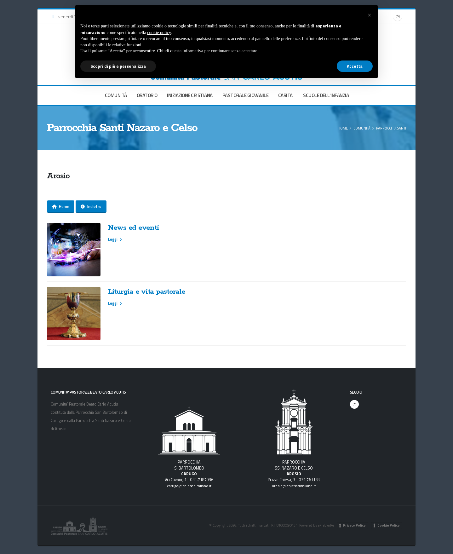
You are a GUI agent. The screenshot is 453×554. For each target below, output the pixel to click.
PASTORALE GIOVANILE (245, 95)
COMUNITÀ (116, 95)
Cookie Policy (388, 525)
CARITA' (286, 95)
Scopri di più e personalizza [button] (118, 66)
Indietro (91, 206)
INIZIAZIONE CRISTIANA (190, 95)
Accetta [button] (355, 66)
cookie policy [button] (159, 32)
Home (343, 128)
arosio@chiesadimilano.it (294, 486)
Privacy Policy (354, 525)
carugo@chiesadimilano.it (189, 486)
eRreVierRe (325, 525)
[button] (369, 15)
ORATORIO (147, 95)
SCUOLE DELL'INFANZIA (326, 95)
